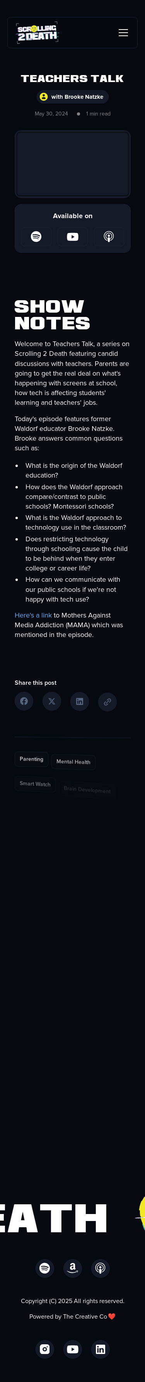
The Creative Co (85, 1317)
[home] (37, 32)
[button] (122, 32)
